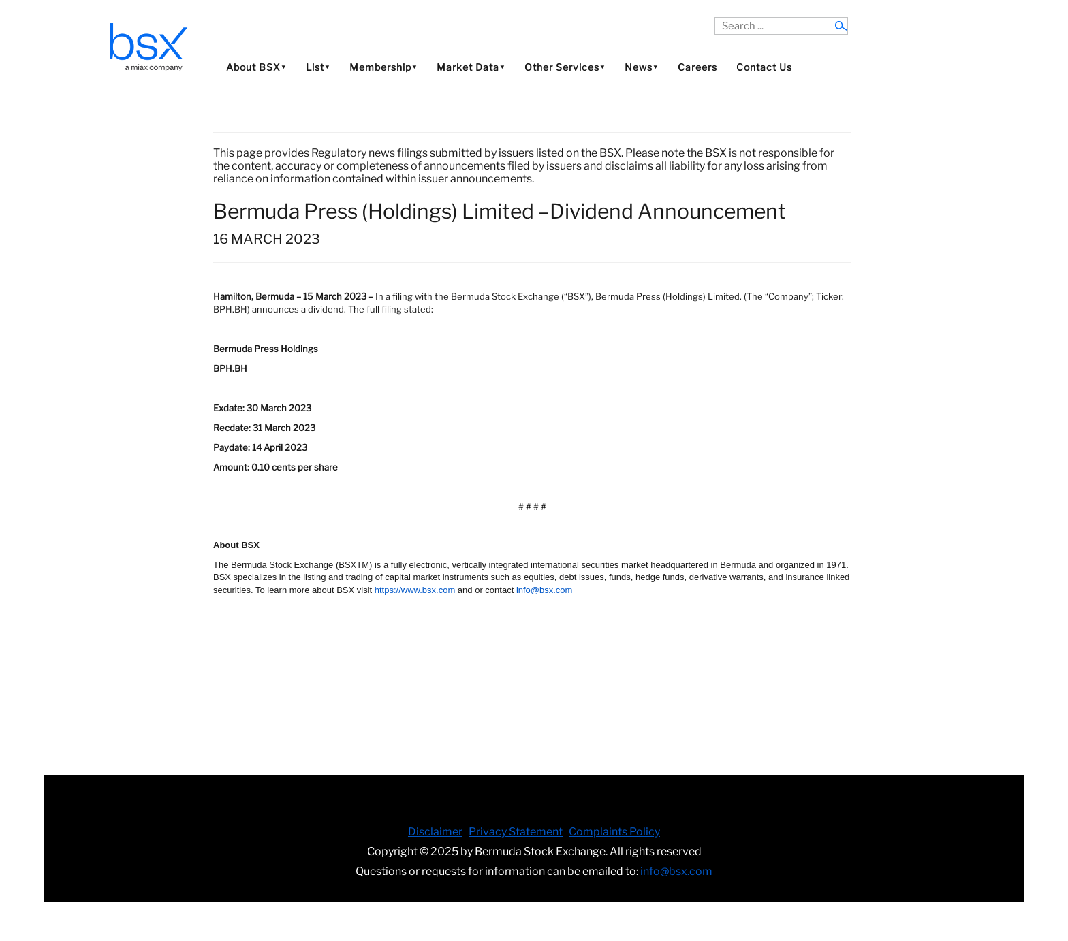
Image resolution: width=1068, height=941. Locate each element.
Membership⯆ (383, 67)
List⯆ (318, 67)
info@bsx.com (676, 871)
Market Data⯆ (471, 67)
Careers (697, 67)
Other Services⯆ (565, 67)
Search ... (714, 17)
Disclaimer (435, 831)
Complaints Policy (614, 831)
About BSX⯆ (256, 67)
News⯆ (642, 67)
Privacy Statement (516, 831)
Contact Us (764, 67)
